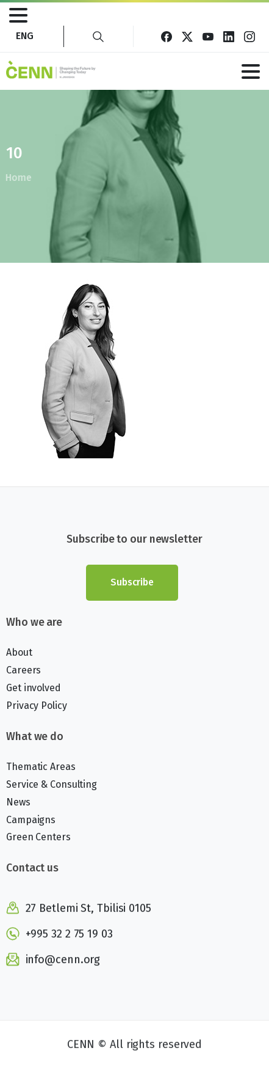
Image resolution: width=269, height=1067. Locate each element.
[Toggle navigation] (18, 15)
